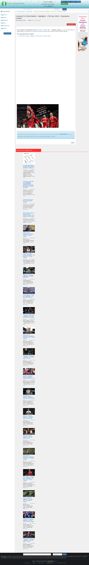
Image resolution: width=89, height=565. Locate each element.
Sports (27, 150)
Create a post (7, 33)
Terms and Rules (26, 562)
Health (3, 28)
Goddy (55, 561)
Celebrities (4, 20)
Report (72, 142)
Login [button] (63, 1)
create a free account (37, 31)
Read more (25, 209)
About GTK (73, 1)
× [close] (73, 132)
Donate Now (62, 562)
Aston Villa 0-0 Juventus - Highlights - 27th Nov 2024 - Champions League (35, 36)
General (4, 14)
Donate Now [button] (64, 3)
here (25, 31)
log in (30, 31)
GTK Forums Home (21, 11)
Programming (5, 25)
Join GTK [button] (68, 1)
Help (78, 1)
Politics (4, 17)
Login (39, 562)
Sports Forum (29, 11)
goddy (24, 20)
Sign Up (43, 562)
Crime (3, 22)
